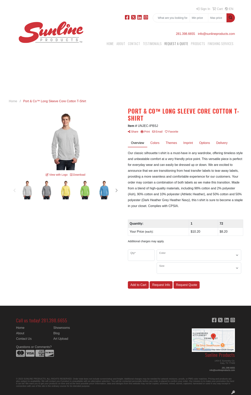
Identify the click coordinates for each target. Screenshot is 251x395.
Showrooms (61, 327)
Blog (56, 333)
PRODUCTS (198, 43)
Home (20, 327)
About (20, 333)
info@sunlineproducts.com (216, 33)
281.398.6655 (185, 33)
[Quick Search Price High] (217, 17)
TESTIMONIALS (152, 43)
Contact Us (24, 338)
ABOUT (120, 43)
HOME (110, 43)
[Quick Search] (171, 17)
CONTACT (134, 43)
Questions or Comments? (34, 347)
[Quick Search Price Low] (199, 17)
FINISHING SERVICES (221, 43)
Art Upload (60, 338)
